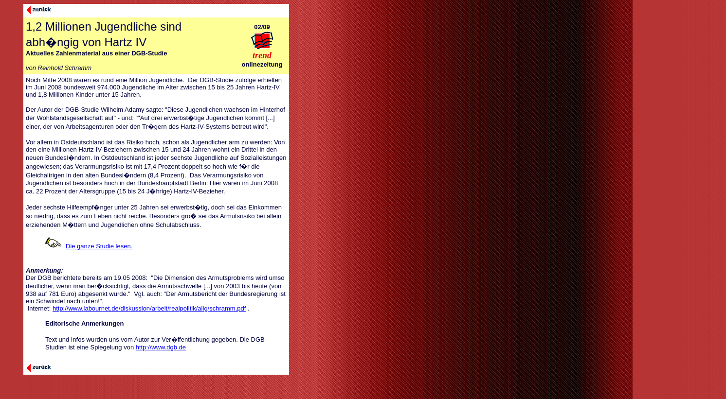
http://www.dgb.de (161, 347)
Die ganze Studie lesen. (99, 246)
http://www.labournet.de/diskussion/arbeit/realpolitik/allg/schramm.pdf (149, 308)
